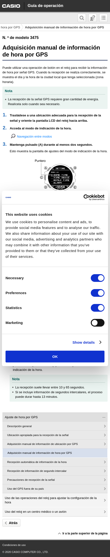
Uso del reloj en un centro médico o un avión (35, 511)
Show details (84, 342)
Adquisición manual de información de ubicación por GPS (42, 444)
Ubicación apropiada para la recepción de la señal (37, 435)
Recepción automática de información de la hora (37, 462)
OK (55, 356)
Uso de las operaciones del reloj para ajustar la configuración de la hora (51, 500)
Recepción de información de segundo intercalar (37, 470)
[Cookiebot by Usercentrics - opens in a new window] (83, 197)
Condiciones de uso (14, 545)
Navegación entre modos (34, 136)
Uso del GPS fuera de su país (25, 488)
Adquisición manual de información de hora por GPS (39, 452)
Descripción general (19, 426)
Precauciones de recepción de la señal (31, 479)
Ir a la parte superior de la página (85, 533)
